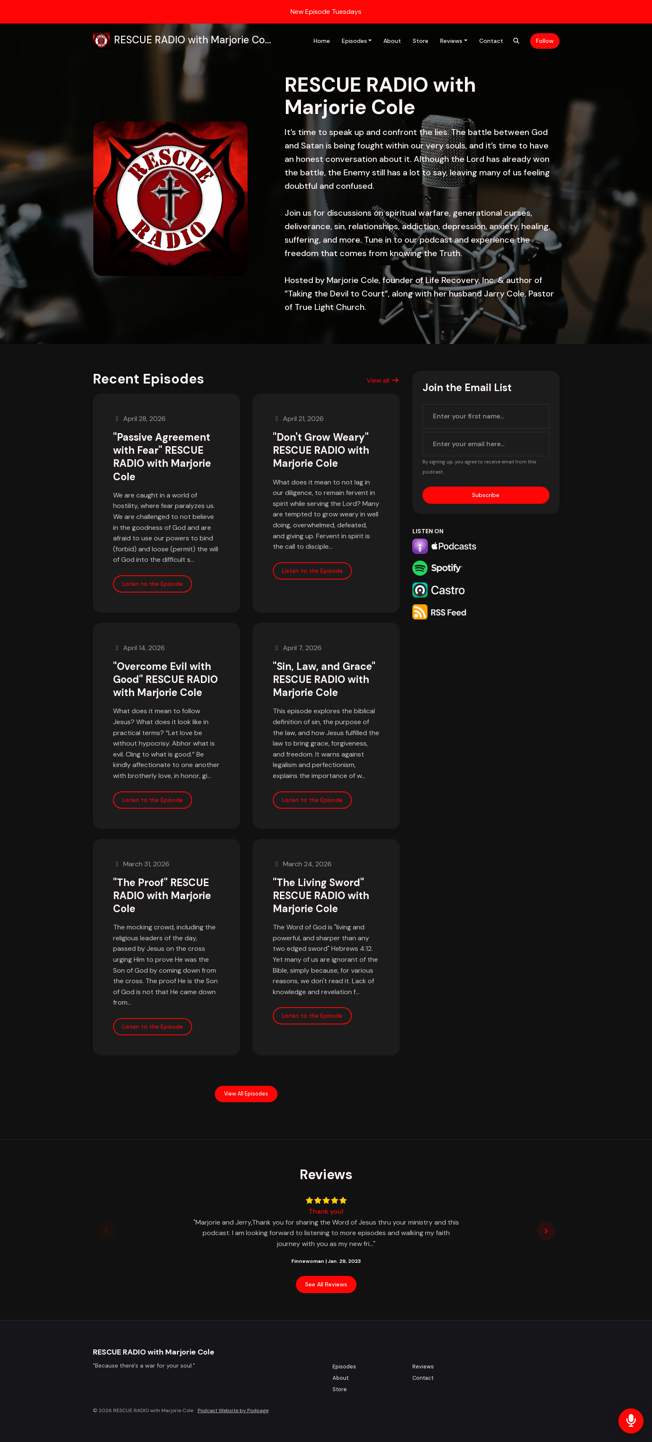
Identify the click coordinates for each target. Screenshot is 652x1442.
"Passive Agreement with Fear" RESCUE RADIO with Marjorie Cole (162, 457)
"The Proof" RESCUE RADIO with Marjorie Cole (162, 895)
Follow (545, 41)
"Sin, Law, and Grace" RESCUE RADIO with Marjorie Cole (324, 679)
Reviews (451, 41)
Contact (491, 41)
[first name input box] (485, 416)
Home (322, 41)
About (392, 41)
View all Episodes (246, 1093)
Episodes (354, 41)
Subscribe (485, 495)
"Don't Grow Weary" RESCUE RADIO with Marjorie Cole (321, 450)
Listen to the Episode (152, 583)
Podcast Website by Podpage (233, 1410)
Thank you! (326, 1211)
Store (420, 41)
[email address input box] (485, 444)
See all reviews (326, 1284)
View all (383, 380)
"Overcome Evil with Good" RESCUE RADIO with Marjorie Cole (165, 679)
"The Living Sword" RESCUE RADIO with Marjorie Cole (321, 895)
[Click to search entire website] (516, 41)
